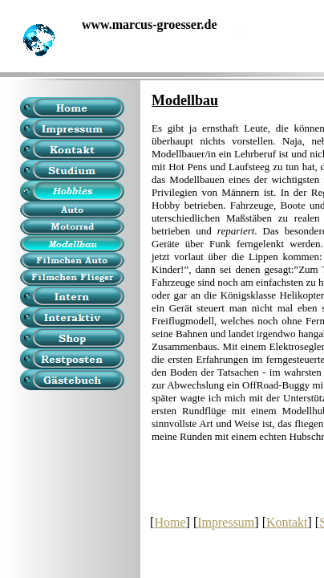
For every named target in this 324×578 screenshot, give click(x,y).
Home (169, 522)
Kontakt (287, 522)
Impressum (225, 522)
